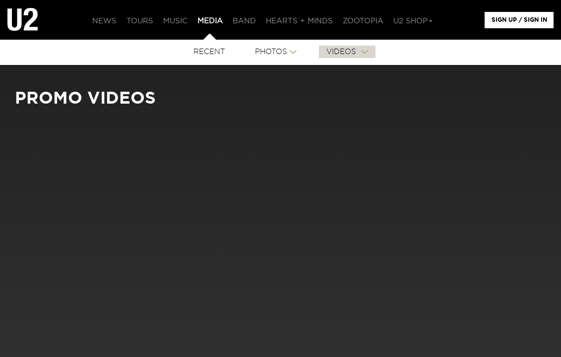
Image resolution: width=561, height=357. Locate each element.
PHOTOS (271, 52)
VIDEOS (342, 52)
